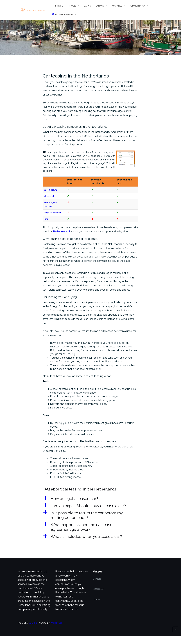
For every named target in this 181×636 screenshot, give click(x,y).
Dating (87, 6)
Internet (60, 6)
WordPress (56, 623)
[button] (90, 498)
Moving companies (64, 14)
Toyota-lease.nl (52, 212)
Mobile (73, 6)
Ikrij (46, 219)
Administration (137, 6)
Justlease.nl (50, 190)
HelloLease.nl (61, 231)
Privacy (96, 599)
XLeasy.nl (49, 196)
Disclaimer (98, 589)
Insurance (117, 6)
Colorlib (33, 623)
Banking (100, 6)
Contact (97, 579)
